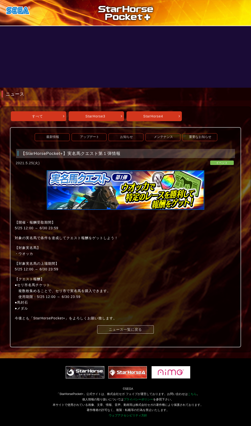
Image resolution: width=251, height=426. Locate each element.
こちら (192, 394)
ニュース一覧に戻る (125, 329)
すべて (37, 116)
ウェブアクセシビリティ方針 (128, 415)
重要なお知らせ (200, 137)
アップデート (89, 137)
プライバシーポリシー (138, 399)
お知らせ (126, 137)
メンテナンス (163, 137)
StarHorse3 (95, 116)
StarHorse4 (153, 116)
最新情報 (52, 137)
